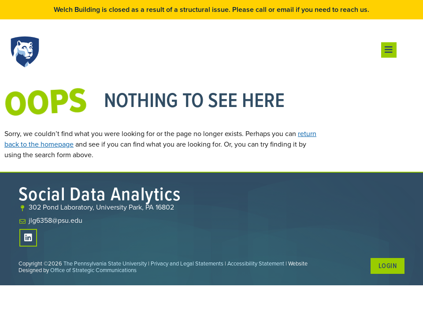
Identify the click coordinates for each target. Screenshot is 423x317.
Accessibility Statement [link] (255, 263)
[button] (389, 50)
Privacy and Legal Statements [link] (187, 263)
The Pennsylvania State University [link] (105, 263)
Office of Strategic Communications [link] (93, 270)
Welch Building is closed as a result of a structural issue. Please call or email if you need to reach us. (211, 9)
